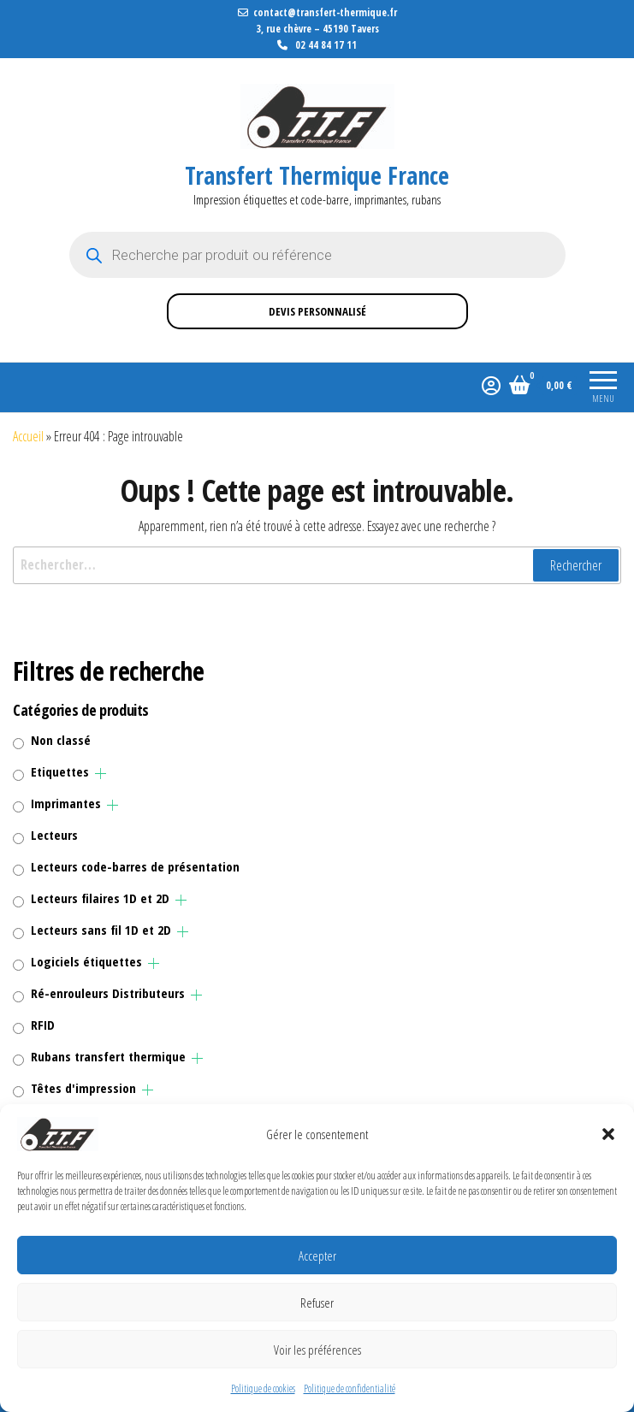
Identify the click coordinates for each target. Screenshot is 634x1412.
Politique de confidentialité (349, 1388)
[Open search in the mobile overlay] (317, 255)
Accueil (28, 436)
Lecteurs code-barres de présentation (135, 866)
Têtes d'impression (83, 1087)
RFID (43, 1024)
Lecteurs (54, 834)
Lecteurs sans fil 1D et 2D (101, 929)
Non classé (61, 739)
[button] (608, 1134)
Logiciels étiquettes (86, 961)
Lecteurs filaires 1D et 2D (100, 898)
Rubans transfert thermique (108, 1056)
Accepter (317, 1255)
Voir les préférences (317, 1349)
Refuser (317, 1302)
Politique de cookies (263, 1388)
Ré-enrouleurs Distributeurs (108, 992)
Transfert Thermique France (317, 175)
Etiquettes (60, 771)
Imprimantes (66, 803)
